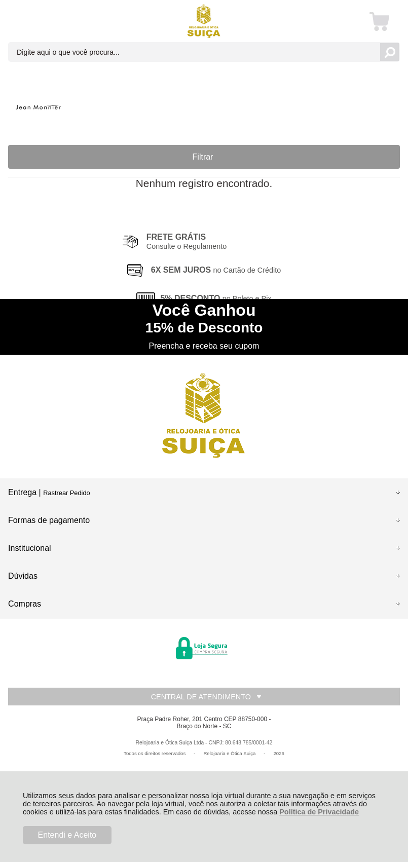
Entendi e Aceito (67, 835)
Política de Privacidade (319, 812)
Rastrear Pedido (66, 493)
